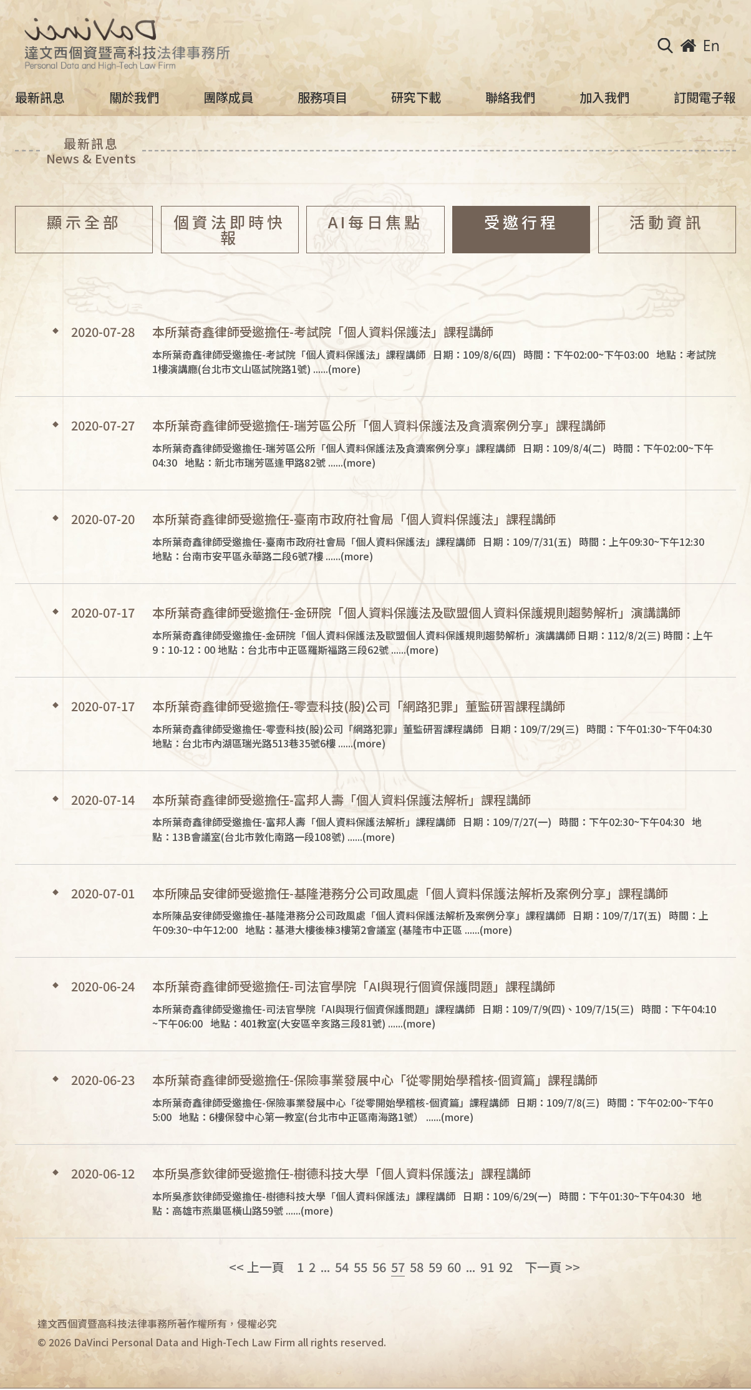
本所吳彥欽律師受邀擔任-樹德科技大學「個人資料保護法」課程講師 (341, 1173)
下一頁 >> (552, 1267)
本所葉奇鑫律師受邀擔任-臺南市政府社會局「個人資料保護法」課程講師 (354, 519)
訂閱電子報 (705, 97)
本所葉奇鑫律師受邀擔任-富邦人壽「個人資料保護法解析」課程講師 (341, 800)
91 (487, 1267)
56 (379, 1267)
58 (417, 1267)
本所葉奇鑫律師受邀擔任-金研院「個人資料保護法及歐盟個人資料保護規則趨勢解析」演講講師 (416, 612)
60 (454, 1267)
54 (342, 1267)
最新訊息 (40, 97)
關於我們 (134, 97)
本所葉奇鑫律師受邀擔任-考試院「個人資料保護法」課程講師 (322, 332)
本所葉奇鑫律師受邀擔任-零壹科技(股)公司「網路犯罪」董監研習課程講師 (358, 706)
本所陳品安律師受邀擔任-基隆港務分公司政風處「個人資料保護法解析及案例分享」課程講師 (410, 893)
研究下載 (416, 97)
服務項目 (322, 97)
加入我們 (604, 97)
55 (360, 1267)
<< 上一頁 (256, 1267)
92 (506, 1267)
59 (435, 1267)
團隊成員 (228, 97)
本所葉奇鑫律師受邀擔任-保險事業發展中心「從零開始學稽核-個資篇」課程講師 (375, 1080)
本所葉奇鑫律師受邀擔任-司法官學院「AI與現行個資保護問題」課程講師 (353, 986)
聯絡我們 (510, 97)
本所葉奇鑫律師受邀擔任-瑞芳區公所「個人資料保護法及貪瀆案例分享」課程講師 (379, 425)
